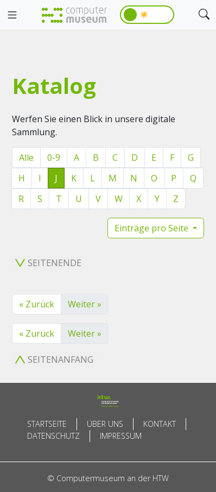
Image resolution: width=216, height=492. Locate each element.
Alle (26, 157)
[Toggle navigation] (11, 15)
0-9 (53, 157)
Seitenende (48, 263)
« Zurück (36, 304)
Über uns (105, 424)
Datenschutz (53, 436)
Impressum (121, 436)
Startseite (47, 424)
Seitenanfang (54, 359)
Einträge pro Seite (152, 228)
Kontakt (159, 424)
